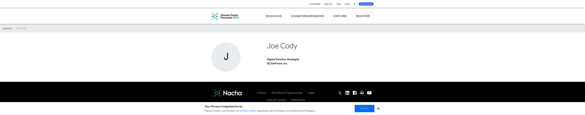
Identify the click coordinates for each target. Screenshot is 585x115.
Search (354, 4)
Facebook (354, 93)
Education (274, 16)
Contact (262, 92)
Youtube (369, 93)
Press (339, 4)
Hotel (347, 4)
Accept (365, 108)
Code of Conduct (276, 99)
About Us (328, 4)
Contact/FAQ (314, 4)
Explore (340, 16)
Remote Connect (366, 4)
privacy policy (248, 110)
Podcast (362, 93)
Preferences (298, 99)
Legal (311, 92)
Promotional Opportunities (287, 92)
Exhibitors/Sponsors (307, 16)
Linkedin (347, 93)
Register (363, 16)
